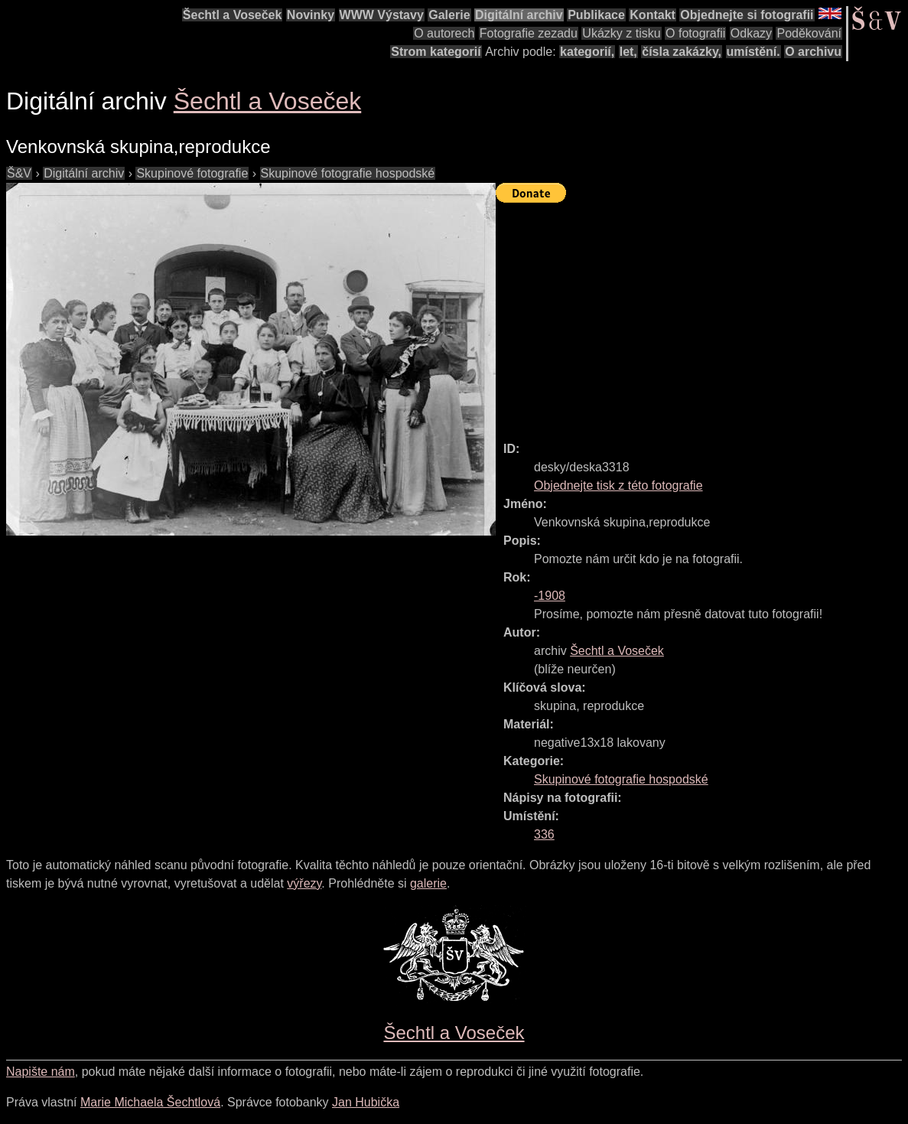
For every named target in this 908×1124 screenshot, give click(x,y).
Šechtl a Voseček (232, 14)
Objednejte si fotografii (746, 14)
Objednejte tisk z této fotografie (618, 485)
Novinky (310, 14)
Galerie (449, 14)
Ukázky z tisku (621, 33)
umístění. (753, 51)
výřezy (304, 883)
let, (628, 51)
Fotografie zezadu (529, 33)
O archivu (813, 51)
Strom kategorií (435, 51)
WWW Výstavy (382, 14)
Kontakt (652, 14)
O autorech (444, 33)
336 (544, 834)
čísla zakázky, (681, 51)
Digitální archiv (519, 14)
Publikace (596, 14)
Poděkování (808, 33)
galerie (428, 883)
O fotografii (695, 33)
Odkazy (751, 33)
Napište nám (40, 1071)
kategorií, (587, 51)
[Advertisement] (702, 315)
